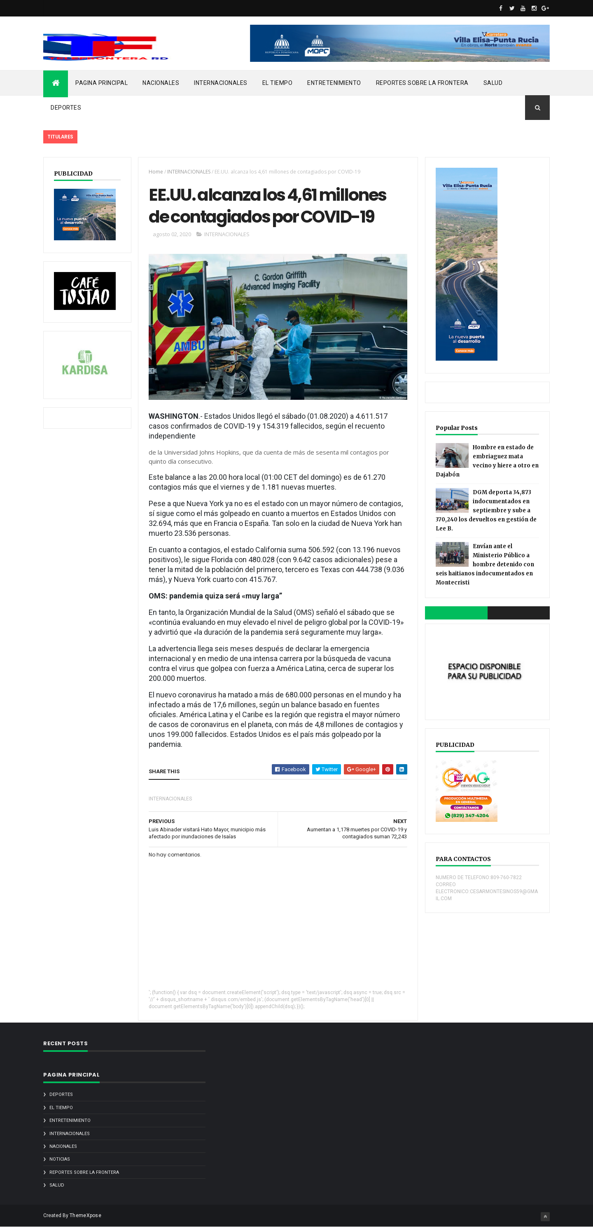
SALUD (493, 83)
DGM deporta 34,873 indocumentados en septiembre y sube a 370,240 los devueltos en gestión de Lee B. (486, 510)
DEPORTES (66, 107)
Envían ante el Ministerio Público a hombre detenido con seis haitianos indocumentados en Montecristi (485, 564)
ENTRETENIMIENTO (334, 83)
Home (156, 171)
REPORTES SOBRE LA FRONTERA (422, 83)
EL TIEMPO (277, 83)
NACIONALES (160, 83)
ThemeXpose (85, 1215)
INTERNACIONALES (220, 83)
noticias (59, 1159)
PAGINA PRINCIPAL (101, 83)
